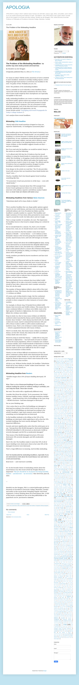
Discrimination (56, 427)
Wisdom (60, 637)
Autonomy (55, 385)
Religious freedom (57, 578)
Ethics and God (66, 432)
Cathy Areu (70, 404)
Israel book (63, 495)
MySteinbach (57, 319)
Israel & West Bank (69, 493)
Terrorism (65, 612)
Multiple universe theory (64, 539)
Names (70, 540)
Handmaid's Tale (63, 465)
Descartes (56, 426)
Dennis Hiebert (69, 424)
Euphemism (62, 433)
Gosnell (55, 463)
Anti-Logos (61, 379)
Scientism (62, 591)
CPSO (71, 417)
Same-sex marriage (57, 587)
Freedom (66, 447)
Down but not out (70, 427)
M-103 (55, 522)
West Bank (65, 633)
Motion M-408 (68, 537)
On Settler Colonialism (68, 546)
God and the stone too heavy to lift (65, 179)
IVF (64, 497)
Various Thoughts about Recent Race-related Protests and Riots (58, 227)
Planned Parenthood (62, 559)
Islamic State (62, 492)
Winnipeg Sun (58, 325)
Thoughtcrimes (56, 616)
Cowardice (66, 417)
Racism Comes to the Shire (58, 214)
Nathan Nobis (64, 541)
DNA (65, 427)
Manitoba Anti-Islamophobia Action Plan (61, 523)
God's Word (64, 461)
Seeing (55, 592)
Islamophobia (56, 493)
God (55, 459)
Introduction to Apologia (58, 491)
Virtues (64, 631)
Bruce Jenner (60, 400)
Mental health (66, 530)
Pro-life (62, 567)
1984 (55, 358)
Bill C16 (64, 395)
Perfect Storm (58, 271)
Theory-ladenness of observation (59, 615)
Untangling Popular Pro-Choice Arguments (62, 628)
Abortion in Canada (64, 366)
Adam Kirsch (63, 372)
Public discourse (70, 569)
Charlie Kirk (67, 405)
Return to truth (64, 582)
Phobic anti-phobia (57, 555)
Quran (71, 572)
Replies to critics (64, 578)
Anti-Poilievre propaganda (68, 379)
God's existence (69, 460)
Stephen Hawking (65, 605)
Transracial (70, 621)
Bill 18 (60, 394)
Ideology (71, 478)
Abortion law (64, 367)
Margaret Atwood (62, 525)
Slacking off (56, 597)
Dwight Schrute (69, 428)
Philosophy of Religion (63, 554)
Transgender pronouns (67, 620)
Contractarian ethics (62, 413)
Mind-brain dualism (68, 532)
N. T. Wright (62, 540)
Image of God (59, 481)
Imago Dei (65, 481)
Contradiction (69, 413)
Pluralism (55, 560)
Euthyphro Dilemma (63, 435)
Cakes (55, 401)
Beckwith (68, 386)
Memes (61, 530)
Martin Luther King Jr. (68, 526)
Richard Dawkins (63, 583)
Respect (59, 581)
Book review (56, 399)
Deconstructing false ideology (59, 423)
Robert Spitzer (69, 586)
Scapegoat (63, 588)
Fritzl (59, 450)
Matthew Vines (65, 527)
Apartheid (70, 380)
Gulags (64, 464)
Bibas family (64, 389)
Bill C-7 (60, 395)
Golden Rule (70, 461)
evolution (69, 436)
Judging (62, 506)
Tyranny (66, 627)
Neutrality (70, 541)
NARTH (59, 541)
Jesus (70, 499)
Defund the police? (57, 219)
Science (55, 590)
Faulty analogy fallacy (69, 442)
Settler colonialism (66, 593)
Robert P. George (61, 586)
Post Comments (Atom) (16, 516)
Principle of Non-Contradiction (64, 565)
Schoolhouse (69, 588)
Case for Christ (60, 404)
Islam (55, 492)
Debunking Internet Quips (66, 422)
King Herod (61, 511)
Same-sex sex (65, 587)
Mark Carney (69, 525)
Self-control (60, 592)
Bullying (64, 400)
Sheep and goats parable (63, 595)
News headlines (32, 505)
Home (28, 514)
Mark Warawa (56, 526)
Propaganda (38, 505)
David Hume (56, 422)
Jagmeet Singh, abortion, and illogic (58, 236)
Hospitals (56, 474)
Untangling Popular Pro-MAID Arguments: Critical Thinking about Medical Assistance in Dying (63, 68)
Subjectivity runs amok (64, 607)
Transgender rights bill (57, 621)
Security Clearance (68, 591)
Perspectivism (61, 551)
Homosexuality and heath (69, 473)
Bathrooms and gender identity (60, 386)
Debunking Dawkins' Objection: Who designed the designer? (69, 308)
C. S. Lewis (70, 400)
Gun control (69, 464)
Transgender (56, 619)
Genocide (69, 456)
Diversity (61, 427)
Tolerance (57, 270)
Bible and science (68, 391)
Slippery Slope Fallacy (64, 598)
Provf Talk (64, 569)
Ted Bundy (59, 612)
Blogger (44, 670)
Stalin (62, 602)
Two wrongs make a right (65, 626)
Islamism (69, 492)
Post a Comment (11, 512)
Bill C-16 (71, 394)
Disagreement (69, 426)
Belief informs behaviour (59, 387)
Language (66, 513)
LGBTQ (65, 514)
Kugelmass (56, 513)
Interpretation (61, 489)
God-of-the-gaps (62, 460)
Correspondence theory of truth (60, 415)
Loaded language (68, 518)
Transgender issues (57, 620)
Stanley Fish (66, 602)
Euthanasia (56, 435)
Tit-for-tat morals (69, 616)
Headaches (67, 468)
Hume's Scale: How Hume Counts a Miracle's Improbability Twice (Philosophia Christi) (69, 246)
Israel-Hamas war (23, 505)
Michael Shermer (57, 532)
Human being (62, 474)
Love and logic (60, 521)
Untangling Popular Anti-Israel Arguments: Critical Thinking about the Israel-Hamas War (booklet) (63, 72)
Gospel (59, 463)
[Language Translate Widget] (61, 51)
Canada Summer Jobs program (62, 403)
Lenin (61, 514)
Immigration (70, 481)
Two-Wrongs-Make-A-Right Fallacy (58, 222)
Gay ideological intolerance (60, 451)
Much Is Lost (57, 254)
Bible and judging (64, 390)
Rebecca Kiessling (62, 574)
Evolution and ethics (65, 437)
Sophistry (60, 601)
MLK (54, 535)
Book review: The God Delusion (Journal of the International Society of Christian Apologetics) (69, 216)
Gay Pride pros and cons (67, 452)
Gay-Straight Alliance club (67, 454)
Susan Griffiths (68, 611)
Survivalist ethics (61, 611)
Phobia (70, 554)
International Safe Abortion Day (63, 488)
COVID (69, 415)
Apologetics (56, 381)
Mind (62, 532)
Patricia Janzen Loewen (58, 550)
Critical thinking (57, 418)
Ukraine (70, 627)
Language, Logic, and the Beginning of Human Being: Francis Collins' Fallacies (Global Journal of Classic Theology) (69, 265)
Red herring (69, 574)
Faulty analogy (61, 442)
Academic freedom (69, 370)
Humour (64, 477)
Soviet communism (67, 601)
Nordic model (65, 544)
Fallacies (60, 440)
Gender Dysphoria (61, 455)
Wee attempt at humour (65, 632)
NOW (60, 545)
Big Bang (68, 393)
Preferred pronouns (58, 564)
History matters (58, 470)
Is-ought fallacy (65, 491)
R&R (54, 573)
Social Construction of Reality (62, 600)
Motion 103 (67, 536)
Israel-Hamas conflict (16, 505)
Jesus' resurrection (58, 501)
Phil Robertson (69, 551)
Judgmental (67, 506)
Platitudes (70, 559)
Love (55, 521)
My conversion (56, 540)
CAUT (55, 405)
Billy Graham (69, 395)
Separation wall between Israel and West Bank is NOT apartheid (66, 135)
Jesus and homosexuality (58, 500)
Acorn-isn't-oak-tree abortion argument (62, 371)
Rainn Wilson (70, 573)
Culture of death (62, 419)
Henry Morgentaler (62, 469)
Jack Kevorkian (58, 499)
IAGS (69, 477)
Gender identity (68, 455)
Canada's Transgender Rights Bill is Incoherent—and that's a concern (58, 275)
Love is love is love (68, 521)
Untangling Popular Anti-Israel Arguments (63, 85)
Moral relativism (61, 536)
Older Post (47, 514)
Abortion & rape (60, 362)
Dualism (56, 428)
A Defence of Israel (60, 358)
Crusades (65, 418)
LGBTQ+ (61, 515)
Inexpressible (58, 484)
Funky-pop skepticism (64, 450)
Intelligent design (66, 484)
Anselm (67, 375)
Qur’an (66, 572)
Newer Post (8, 514)
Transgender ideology (67, 619)
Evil (65, 436)
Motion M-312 (60, 537)
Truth (65, 624)
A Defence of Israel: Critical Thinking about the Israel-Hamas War (63, 78)
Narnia (55, 541)
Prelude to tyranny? (67, 564)
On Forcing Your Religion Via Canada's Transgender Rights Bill (58, 281)
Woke (64, 637)
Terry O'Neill (56, 614)
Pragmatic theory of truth (65, 563)
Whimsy (70, 633)
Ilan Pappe (70, 479)
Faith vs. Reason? (57, 260)
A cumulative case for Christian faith (69, 303)
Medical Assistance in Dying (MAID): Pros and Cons (58, 232)
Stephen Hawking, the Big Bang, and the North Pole (66, 142)
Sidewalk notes (61, 596)
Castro (66, 404)
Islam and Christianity (59, 118)
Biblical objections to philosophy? (59, 393)
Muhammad (56, 539)
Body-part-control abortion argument (65, 398)
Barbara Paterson (70, 385)
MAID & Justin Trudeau (67, 522)
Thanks (61, 614)
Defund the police (69, 423)
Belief (72, 386)
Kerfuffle (55, 511)
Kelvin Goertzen (68, 510)
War (67, 631)
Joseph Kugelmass (62, 505)
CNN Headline (20, 121)
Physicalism (65, 555)
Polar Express (61, 560)
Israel (11, 505)
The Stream (35, 72)
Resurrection (56, 582)
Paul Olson (66, 550)
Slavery (63, 597)
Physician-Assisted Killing (66, 556)
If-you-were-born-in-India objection (61, 479)
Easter (55, 429)
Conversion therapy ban (67, 414)
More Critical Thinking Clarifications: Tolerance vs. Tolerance (66, 157)
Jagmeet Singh (64, 499)
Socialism (70, 600)
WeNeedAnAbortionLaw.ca (58, 633)
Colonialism (65, 410)
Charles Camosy (61, 405)
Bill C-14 (67, 394)
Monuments (68, 535)
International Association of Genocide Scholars (62, 486)
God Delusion (68, 459)
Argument (60, 382)
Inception (70, 482)
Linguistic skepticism (58, 518)
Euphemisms (68, 433)
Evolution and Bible (57, 437)
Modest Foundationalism (61, 535)
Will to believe (61, 636)
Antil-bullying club (58, 380)
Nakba (67, 540)
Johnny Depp (56, 504)
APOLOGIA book (63, 381)
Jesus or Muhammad (68, 500)
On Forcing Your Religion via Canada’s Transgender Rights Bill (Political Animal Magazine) (58, 335)
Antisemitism (64, 380)
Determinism (62, 426)
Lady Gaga (61, 513)
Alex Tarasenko (61, 375)
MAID (59, 522)
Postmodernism (57, 563)
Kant (61, 509)
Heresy (68, 469)
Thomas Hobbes (69, 615)
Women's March (69, 637)
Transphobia (65, 621)
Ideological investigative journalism (63, 478)
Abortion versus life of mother (66, 368)
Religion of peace (68, 577)
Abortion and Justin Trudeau (62, 363)
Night (60, 544)
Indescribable (56, 483)
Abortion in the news (65, 170)
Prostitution (59, 569)
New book (56, 542)
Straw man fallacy (63, 606)
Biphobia (55, 396)
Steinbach (71, 602)
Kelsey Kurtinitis (61, 510)
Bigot (72, 393)
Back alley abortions (62, 385)
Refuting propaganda (44, 505)
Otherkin (55, 549)
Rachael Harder (59, 573)
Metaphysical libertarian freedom (65, 531)
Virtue (60, 631)
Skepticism (69, 596)
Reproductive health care (63, 579)
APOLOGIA (18, 7)
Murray (70, 539)
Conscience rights (63, 412)
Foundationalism (56, 446)
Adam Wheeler (69, 372)
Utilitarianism (66, 629)
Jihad (72, 501)
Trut (61, 624)
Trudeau (56, 624)
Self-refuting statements (67, 592)
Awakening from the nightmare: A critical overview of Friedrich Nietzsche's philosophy (58, 293)
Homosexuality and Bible (58, 473)
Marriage (62, 526)
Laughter (70, 513)
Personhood (56, 551)
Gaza (55, 455)
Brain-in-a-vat (69, 399)
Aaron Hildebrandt (68, 358)
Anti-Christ (60, 376)
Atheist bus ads (69, 384)
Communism (56, 412)
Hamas (55, 465)
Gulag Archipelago (57, 464)
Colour (70, 410)
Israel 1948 (56, 495)
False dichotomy (62, 441)
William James (67, 636)
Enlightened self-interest (58, 431)
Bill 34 (63, 394)
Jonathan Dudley (64, 504)
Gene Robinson (56, 456)
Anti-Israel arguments (60, 377)
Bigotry (56, 394)
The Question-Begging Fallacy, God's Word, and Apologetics (66, 201)
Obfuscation (64, 545)
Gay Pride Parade (69, 451)
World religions (56, 638)
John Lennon (69, 502)
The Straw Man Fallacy (66, 192)
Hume (60, 477)
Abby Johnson (56, 359)
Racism (64, 573)
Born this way (63, 399)
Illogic (55, 481)
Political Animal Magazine (69, 560)
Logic (28, 505)
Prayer (72, 563)
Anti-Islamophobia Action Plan (68, 376)
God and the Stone (61, 459)
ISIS (71, 491)
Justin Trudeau (60, 508)
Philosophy (56, 554)
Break (55, 400)
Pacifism (60, 549)
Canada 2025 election (62, 401)
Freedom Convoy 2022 (62, 449)
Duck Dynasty (62, 428)
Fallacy (65, 440)
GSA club (70, 463)
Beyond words (56, 389)
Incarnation (65, 482)
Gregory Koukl (64, 463)
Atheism (62, 384)
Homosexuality (66, 472)
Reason (55, 574)
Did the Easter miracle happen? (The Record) (58, 341)
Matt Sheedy (60, 527)
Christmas (71, 408)
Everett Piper (60, 436)
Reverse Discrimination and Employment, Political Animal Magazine (58, 248)
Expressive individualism (64, 438)
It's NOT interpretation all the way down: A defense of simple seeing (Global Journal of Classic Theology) (69, 255)
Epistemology (66, 431)
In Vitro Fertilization (57, 482)
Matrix (55, 527)
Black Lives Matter (61, 396)
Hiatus (72, 469)
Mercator (57, 318)
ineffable (71, 483)
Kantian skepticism (66, 509)
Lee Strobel (56, 514)
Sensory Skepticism (57, 593)
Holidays (64, 470)
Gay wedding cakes (57, 454)
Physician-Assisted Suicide (60, 558)
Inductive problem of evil (64, 483)
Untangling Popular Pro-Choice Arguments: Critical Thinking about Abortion (63, 65)
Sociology (55, 601)
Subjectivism (69, 606)
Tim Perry (62, 616)
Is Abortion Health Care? (57, 216)
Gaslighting (71, 450)
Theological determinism (68, 614)
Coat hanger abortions (59, 409)
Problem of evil (68, 567)
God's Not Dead (58, 461)
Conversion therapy (57, 414)
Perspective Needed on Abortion (57, 267)
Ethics (60, 432)
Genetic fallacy (63, 456)
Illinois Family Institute (58, 316)
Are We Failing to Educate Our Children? (58, 257)
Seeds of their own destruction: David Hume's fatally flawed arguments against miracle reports (58, 305)
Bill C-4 (56, 395)
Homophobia (56, 472)
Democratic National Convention (59, 424)
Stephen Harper (58, 605)
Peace (71, 550)
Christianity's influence (63, 408)
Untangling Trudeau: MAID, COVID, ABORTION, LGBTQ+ (62, 75)
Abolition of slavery (64, 359)
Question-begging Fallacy (59, 572)
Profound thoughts (57, 568)
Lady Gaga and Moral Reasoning (58, 252)
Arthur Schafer (66, 382)
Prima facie (56, 565)
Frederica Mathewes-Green (65, 446)
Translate (62, 53)
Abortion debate (56, 366)
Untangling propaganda (58, 629)
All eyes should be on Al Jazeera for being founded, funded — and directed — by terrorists (27, 472)
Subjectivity (56, 607)
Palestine (65, 549)
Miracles (69, 534)
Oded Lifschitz (60, 546)
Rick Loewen (70, 583)
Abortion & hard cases (60, 361)
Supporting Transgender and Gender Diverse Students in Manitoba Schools (63, 610)
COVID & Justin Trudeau (58, 417)
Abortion (71, 359)
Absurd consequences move (59, 370)
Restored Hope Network (67, 581)
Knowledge (68, 511)
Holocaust (69, 470)
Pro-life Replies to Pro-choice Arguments (58, 263)
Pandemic (70, 549)
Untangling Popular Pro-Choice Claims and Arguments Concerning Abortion (58, 242)
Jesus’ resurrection (67, 501)
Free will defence (60, 447)
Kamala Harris (56, 509)
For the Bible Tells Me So (67, 445)
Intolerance (69, 489)
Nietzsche (56, 544)
